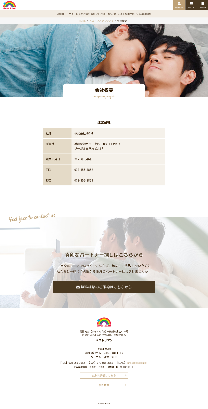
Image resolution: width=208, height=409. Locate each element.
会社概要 (104, 385)
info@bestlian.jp (137, 363)
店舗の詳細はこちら (104, 375)
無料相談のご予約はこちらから (104, 286)
